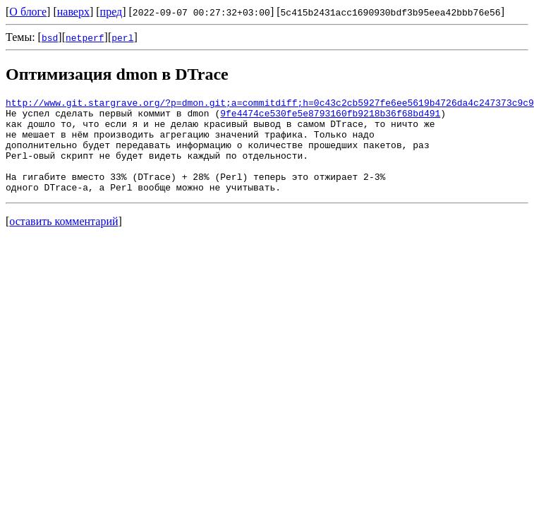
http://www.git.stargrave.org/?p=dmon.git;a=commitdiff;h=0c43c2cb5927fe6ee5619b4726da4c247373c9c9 (270, 104)
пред (111, 12)
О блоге (28, 12)
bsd (50, 37)
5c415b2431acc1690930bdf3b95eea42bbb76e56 (391, 12)
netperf (85, 37)
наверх (73, 12)
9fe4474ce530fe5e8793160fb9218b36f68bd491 (330, 117)
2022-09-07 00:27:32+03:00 (201, 12)
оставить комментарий (63, 240)
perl (122, 37)
